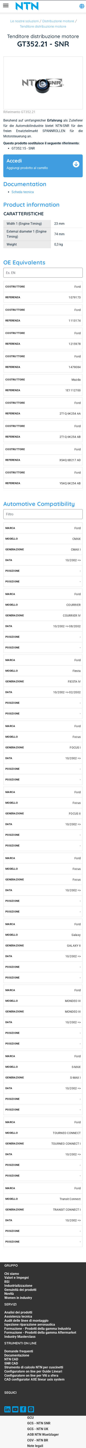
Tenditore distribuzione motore (43, 26)
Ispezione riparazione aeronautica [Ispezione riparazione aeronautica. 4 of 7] (29, 1324)
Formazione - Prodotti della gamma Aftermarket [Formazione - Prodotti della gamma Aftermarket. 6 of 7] (40, 1332)
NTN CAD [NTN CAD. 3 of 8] (11, 1359)
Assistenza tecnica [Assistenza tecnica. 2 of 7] (18, 1316)
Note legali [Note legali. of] (35, 1446)
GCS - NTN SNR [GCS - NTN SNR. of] (38, 1423)
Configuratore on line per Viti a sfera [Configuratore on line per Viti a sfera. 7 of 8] (31, 1375)
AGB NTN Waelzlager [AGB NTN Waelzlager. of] (43, 1434)
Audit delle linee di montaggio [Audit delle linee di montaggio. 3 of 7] (26, 1321)
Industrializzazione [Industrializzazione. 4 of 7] (18, 1286)
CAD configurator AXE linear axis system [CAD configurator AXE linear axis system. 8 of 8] (34, 1379)
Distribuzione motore (58, 21)
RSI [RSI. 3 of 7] (6, 1282)
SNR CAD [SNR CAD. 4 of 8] (11, 1363)
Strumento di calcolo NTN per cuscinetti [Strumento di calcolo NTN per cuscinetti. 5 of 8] (33, 1367)
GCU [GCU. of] (30, 1418)
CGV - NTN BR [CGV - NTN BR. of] (37, 1440)
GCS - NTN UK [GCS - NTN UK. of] (37, 1429)
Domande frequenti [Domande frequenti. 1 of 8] (18, 1351)
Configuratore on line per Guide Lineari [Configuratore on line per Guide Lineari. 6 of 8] (33, 1371)
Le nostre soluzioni (24, 21)
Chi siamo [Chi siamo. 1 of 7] (11, 1274)
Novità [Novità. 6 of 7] (9, 1294)
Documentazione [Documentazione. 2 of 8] (16, 1355)
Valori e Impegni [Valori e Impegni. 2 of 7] (16, 1278)
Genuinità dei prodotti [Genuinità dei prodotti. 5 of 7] (20, 1290)
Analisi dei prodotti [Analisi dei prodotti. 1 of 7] (18, 1312)
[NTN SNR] (27, 6)
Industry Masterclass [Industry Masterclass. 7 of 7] (19, 1337)
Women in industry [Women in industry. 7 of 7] (18, 1298)
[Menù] (6, 6)
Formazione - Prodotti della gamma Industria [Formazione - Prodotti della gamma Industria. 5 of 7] (37, 1329)
